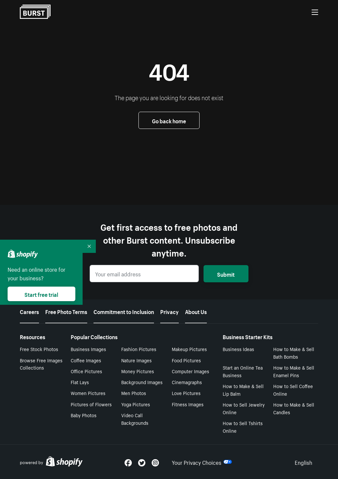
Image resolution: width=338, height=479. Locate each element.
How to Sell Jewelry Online (244, 408)
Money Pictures (137, 371)
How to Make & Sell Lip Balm (243, 389)
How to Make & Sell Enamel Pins (293, 371)
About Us (196, 311)
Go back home (169, 120)
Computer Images (190, 371)
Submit (226, 273)
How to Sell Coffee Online (293, 389)
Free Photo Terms (66, 311)
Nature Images (136, 360)
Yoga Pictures (135, 404)
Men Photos (133, 392)
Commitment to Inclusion (124, 311)
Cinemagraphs (187, 381)
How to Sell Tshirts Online (243, 426)
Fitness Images (188, 404)
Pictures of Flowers (91, 404)
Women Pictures (88, 392)
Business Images (88, 348)
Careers (29, 311)
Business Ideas (238, 348)
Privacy (169, 311)
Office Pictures (86, 371)
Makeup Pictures (189, 348)
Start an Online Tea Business (243, 371)
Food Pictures (186, 360)
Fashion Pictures (138, 348)
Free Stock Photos (39, 348)
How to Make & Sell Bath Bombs (293, 352)
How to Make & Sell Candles (293, 408)
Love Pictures (186, 392)
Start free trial (41, 294)
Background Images (142, 381)
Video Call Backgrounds (134, 418)
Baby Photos (83, 415)
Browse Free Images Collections (41, 363)
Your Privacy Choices (202, 462)
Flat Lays (80, 381)
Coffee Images (86, 360)
